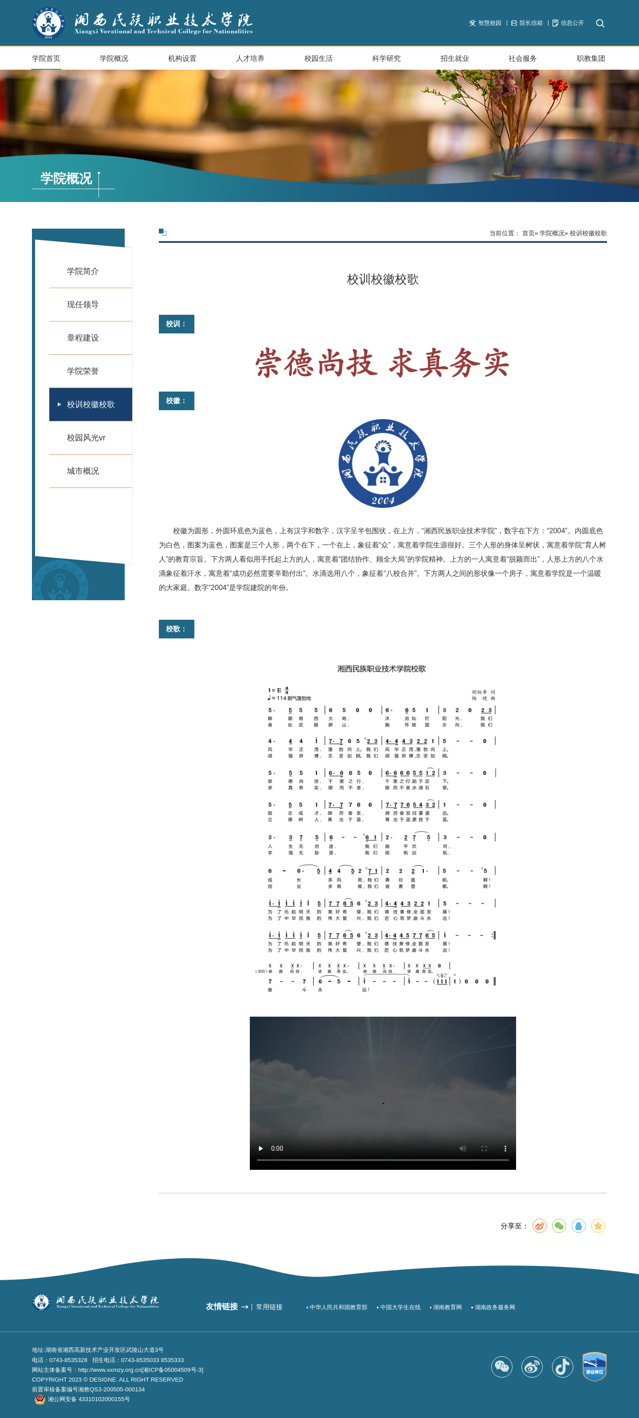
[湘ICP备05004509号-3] (173, 1370)
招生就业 (455, 62)
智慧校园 (485, 23)
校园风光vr (86, 437)
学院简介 (83, 271)
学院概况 (114, 62)
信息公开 (568, 23)
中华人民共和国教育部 (338, 1307)
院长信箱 (527, 23)
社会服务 (523, 62)
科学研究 (386, 58)
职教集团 (591, 58)
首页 (528, 233)
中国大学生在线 (400, 1307)
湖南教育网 (447, 1307)
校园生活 (318, 62)
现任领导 (83, 304)
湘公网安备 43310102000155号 (89, 1399)
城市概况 (83, 471)
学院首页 (46, 58)
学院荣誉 (83, 371)
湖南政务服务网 (495, 1307)
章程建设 (83, 337)
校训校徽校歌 (91, 404)
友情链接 (222, 1306)
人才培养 (250, 58)
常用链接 (269, 1307)
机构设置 (182, 62)
